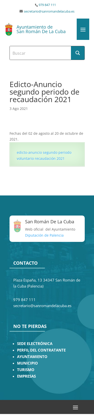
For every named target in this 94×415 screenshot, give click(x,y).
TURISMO (25, 369)
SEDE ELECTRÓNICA (34, 343)
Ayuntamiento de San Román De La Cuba (41, 29)
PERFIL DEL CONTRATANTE (41, 350)
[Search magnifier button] (77, 53)
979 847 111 (47, 5)
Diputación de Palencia (44, 235)
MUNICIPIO (27, 363)
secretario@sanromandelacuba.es (49, 11)
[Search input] (41, 53)
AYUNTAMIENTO (32, 356)
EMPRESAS (26, 376)
